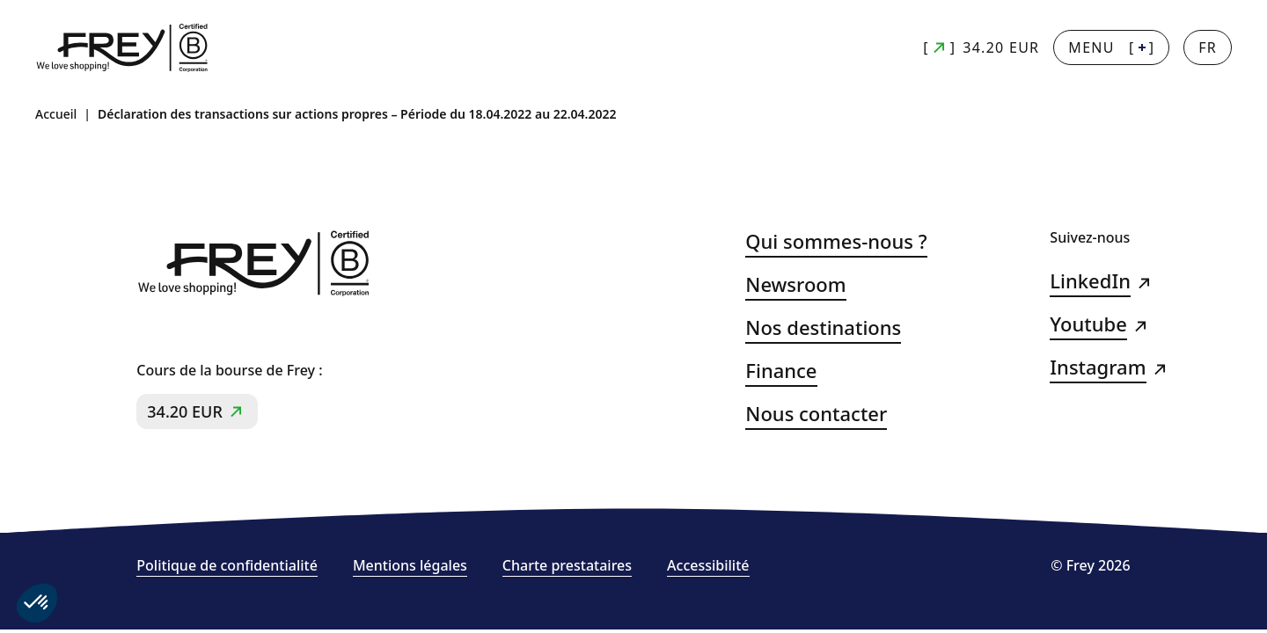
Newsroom (795, 284)
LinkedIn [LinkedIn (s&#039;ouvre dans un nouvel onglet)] (1090, 281)
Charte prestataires (567, 566)
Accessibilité (708, 566)
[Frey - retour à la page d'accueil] (123, 48)
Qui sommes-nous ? (835, 241)
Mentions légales (410, 566)
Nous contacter (816, 413)
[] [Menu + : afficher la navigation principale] (1111, 47)
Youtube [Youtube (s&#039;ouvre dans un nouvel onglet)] (1088, 324)
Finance (781, 370)
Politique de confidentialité (227, 566)
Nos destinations (823, 327)
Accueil (56, 114)
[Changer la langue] (1207, 47)
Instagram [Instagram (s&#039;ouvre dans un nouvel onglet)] (1098, 367)
